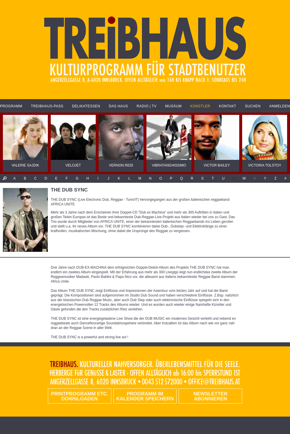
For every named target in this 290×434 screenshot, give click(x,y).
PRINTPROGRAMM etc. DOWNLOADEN (79, 396)
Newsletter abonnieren (210, 396)
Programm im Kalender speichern (145, 396)
